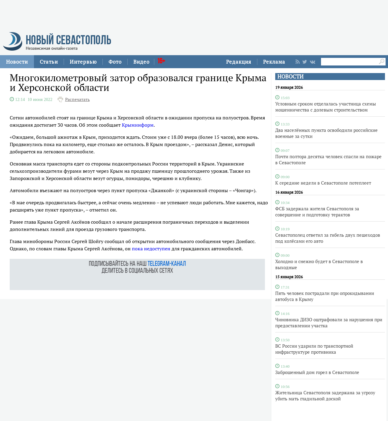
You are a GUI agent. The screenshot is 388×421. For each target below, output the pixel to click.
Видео (141, 61)
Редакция (238, 61)
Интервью (83, 61)
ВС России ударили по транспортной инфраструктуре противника (314, 349)
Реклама (274, 61)
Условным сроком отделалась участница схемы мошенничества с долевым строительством (325, 107)
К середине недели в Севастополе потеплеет (323, 183)
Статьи (49, 61)
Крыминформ (138, 125)
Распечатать (77, 99)
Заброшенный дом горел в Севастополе (317, 372)
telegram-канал (167, 264)
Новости (17, 61)
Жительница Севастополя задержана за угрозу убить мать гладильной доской (325, 395)
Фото (115, 61)
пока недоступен (151, 248)
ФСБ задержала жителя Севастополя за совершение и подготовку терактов (317, 211)
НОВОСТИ (290, 76)
